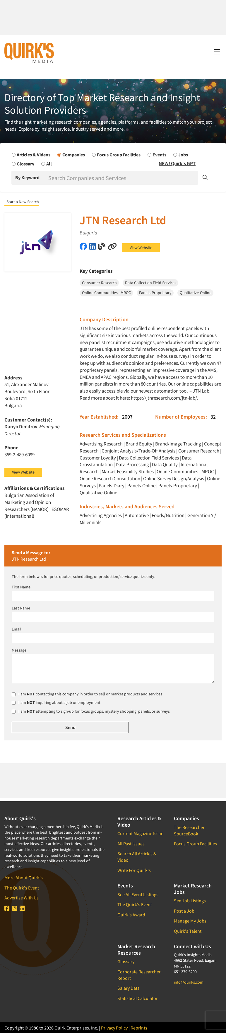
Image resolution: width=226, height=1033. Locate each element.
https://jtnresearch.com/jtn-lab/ (164, 398)
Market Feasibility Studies (128, 471)
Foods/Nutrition (168, 515)
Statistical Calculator (137, 998)
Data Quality (165, 464)
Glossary (125, 961)
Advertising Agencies (101, 515)
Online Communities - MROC (185, 471)
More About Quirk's (23, 877)
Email (16, 629)
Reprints (139, 1028)
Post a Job (184, 911)
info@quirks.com (188, 982)
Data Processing (132, 464)
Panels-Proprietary (177, 485)
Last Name (21, 608)
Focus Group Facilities (195, 844)
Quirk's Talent (187, 931)
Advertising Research (101, 444)
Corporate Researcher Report (139, 975)
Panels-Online (141, 485)
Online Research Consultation (110, 478)
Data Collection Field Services (149, 458)
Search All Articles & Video (136, 857)
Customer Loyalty (98, 458)
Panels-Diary (111, 485)
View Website (141, 247)
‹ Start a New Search (21, 201)
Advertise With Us (21, 898)
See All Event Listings (137, 894)
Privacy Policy (114, 1028)
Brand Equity (139, 444)
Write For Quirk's (134, 870)
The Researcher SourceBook (189, 830)
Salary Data (128, 988)
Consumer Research (198, 451)
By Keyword (27, 177)
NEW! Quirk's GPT (177, 163)
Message (19, 650)
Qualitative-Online (98, 492)
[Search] (122, 178)
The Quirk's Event (21, 888)
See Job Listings (190, 901)
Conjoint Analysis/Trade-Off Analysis (138, 451)
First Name (21, 587)
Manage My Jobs (190, 921)
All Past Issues (131, 844)
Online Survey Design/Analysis (173, 478)
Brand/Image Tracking (178, 444)
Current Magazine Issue (140, 833)
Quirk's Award (131, 915)
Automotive (137, 515)
